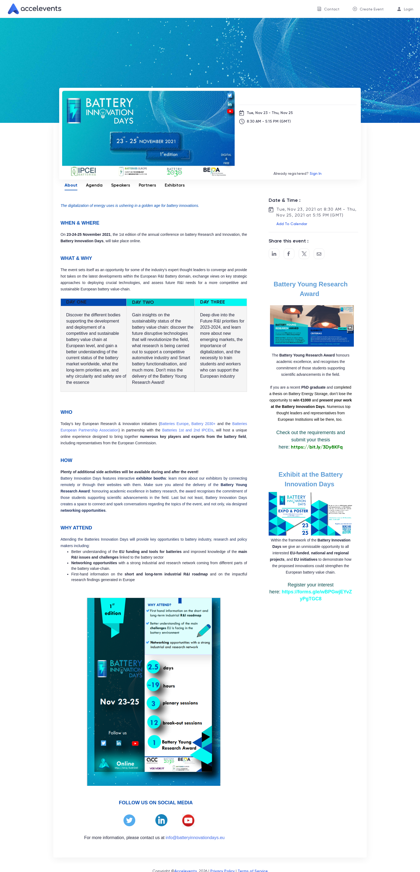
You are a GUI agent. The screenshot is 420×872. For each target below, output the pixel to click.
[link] (32, 8)
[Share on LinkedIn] (274, 253)
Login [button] (408, 9)
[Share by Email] (319, 253)
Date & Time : (285, 200)
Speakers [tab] (120, 185)
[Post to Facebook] (289, 253)
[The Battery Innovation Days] (298, 96)
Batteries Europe (174, 424)
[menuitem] (328, 9)
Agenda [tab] (94, 185)
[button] (291, 224)
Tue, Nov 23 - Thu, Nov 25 (270, 113)
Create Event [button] (372, 9)
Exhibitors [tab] (175, 185)
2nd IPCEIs (203, 430)
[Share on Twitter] (304, 253)
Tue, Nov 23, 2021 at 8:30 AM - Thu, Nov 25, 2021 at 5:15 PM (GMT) (316, 212)
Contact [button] (331, 9)
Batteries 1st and (177, 430)
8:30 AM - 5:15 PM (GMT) (269, 121)
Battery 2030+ (204, 424)
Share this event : (289, 241)
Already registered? (297, 173)
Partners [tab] (147, 185)
